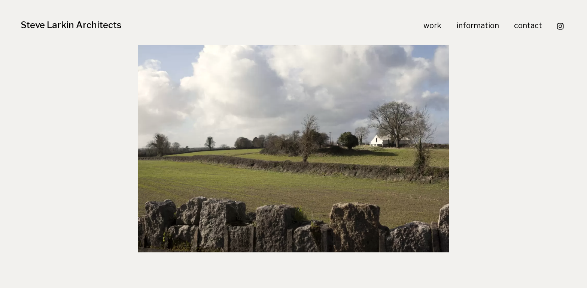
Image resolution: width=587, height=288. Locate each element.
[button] (293, 148)
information (477, 25)
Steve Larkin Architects (71, 25)
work (432, 25)
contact (528, 25)
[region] (293, 148)
